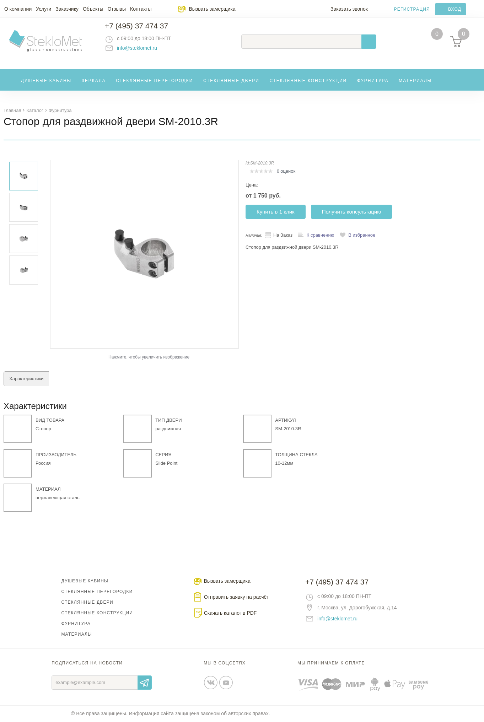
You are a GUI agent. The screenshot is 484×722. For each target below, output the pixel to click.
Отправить (145, 683)
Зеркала (94, 86)
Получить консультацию (351, 212)
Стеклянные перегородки (154, 86)
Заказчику (67, 9)
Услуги (43, 9)
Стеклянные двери (231, 86)
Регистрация (412, 9)
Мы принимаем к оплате (331, 663)
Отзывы (117, 9)
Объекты (93, 9)
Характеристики (26, 379)
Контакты (140, 9)
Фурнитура (373, 86)
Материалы (415, 86)
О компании (18, 9)
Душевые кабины (46, 86)
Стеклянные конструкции (308, 86)
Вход (454, 9)
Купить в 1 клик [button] (276, 212)
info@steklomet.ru (144, 51)
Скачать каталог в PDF (230, 613)
